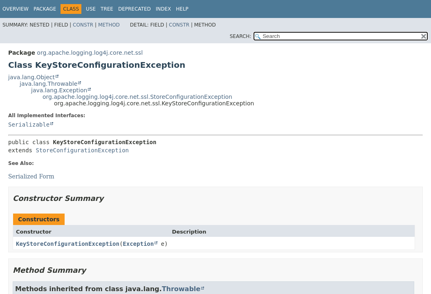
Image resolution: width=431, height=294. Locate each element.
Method (109, 25)
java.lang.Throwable (48, 83)
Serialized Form (31, 176)
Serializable (28, 124)
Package (45, 9)
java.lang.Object (31, 77)
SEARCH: (240, 36)
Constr (83, 25)
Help (182, 9)
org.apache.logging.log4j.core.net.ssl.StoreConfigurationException (137, 97)
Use (91, 9)
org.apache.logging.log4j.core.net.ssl (90, 52)
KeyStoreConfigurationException (67, 244)
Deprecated (134, 9)
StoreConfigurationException (82, 150)
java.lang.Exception (59, 90)
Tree (107, 9)
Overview (15, 9)
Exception (138, 244)
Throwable (181, 289)
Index (163, 9)
